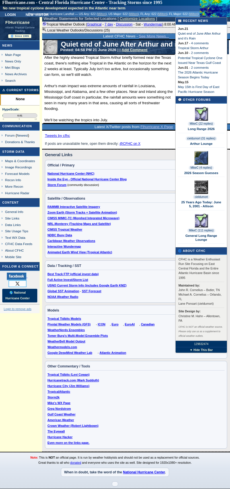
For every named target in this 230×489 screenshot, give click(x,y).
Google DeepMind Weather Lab (70, 352)
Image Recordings (18, 167)
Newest (22, 135)
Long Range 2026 (201, 129)
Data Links (13, 225)
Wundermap (153, 24)
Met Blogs (12, 67)
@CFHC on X (130, 144)
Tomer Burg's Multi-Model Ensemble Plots (78, 335)
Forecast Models (17, 173)
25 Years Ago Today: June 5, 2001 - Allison (201, 204)
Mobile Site (13, 257)
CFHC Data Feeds (18, 244)
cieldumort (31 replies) (201, 138)
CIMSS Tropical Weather (65, 229)
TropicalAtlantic (59, 391)
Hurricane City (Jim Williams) (68, 386)
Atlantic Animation (112, 352)
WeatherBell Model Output (66, 341)
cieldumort (201, 196)
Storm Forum (57, 185)
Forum (10, 135)
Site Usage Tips (16, 231)
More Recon (14, 186)
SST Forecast (91, 291)
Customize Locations (137, 18)
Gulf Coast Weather (62, 414)
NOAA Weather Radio (63, 296)
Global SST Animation (63, 291)
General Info (14, 212)
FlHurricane (17, 22)
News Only (13, 61)
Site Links (12, 218)
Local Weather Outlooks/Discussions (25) (76, 30)
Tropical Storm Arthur (193, 48)
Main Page (13, 55)
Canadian (148, 324)
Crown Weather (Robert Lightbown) (73, 425)
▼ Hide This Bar (201, 350)
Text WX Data (15, 237)
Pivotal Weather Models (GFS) (69, 324)
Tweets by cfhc (57, 135)
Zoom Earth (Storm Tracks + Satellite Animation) (82, 212)
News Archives (16, 74)
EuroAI (130, 324)
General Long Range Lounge (201, 237)
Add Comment (134, 50)
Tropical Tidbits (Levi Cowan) (69, 374)
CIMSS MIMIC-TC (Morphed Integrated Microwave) (84, 218)
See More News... (154, 36)
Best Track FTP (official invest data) (73, 274)
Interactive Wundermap (64, 246)
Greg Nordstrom (59, 408)
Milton (102, 14)
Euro (115, 324)
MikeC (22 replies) (201, 123)
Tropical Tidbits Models (64, 318)
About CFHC (14, 250)
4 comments (200, 43)
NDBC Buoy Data (60, 235)
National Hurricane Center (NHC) (71, 173)
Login (10, 14)
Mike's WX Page (59, 403)
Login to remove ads (17, 309)
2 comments (200, 53)
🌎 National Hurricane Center (17, 295)
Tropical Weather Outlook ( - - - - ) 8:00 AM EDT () (120, 24)
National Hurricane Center (144, 472)
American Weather (61, 420)
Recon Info (13, 180)
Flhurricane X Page (157, 127)
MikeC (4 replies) (201, 167)
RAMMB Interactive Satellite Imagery (74, 206)
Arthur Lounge (201, 143)
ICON (102, 324)
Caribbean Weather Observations (71, 241)
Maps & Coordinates (20, 161)
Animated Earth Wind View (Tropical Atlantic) (80, 252)
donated (75, 462)
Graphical (94, 24)
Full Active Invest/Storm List (68, 279)
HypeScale (10, 109)
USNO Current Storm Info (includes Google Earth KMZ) (87, 285)
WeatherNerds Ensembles (66, 330)
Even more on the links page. (68, 442)
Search (10, 80)
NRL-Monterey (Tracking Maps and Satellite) (79, 223)
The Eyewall (56, 431)
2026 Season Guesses (201, 173)
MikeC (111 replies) (201, 230)
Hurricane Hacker (60, 437)
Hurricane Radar (17, 193)
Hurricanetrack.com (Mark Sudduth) (73, 380)
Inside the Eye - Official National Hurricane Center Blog (87, 179)
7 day (108, 24)
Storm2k (54, 397)
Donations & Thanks (20, 142)
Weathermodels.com (62, 347)
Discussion (124, 24)
